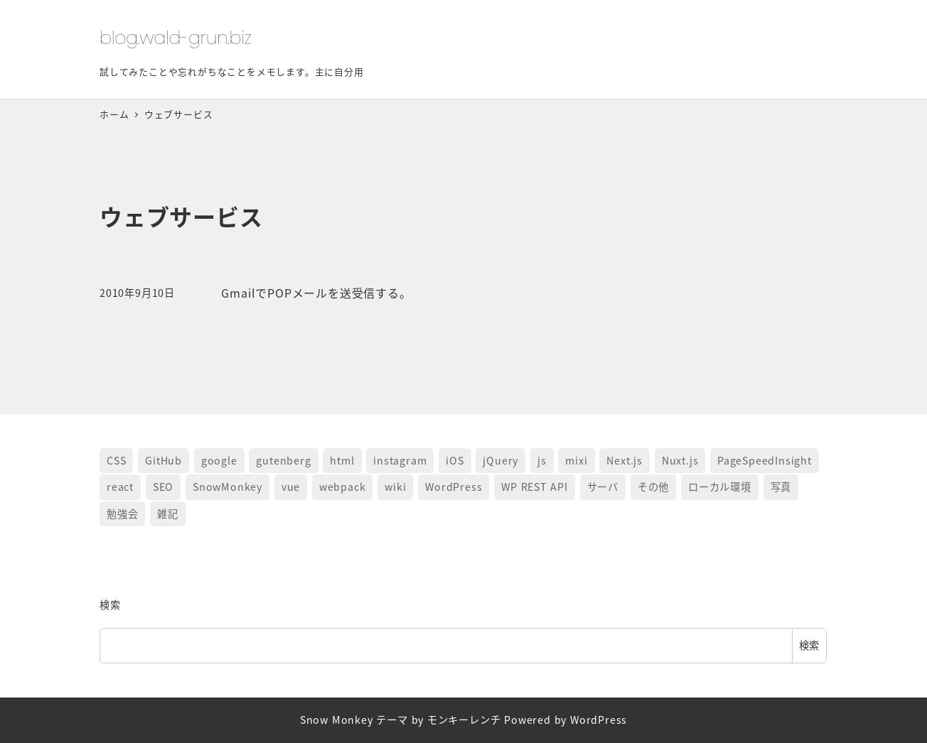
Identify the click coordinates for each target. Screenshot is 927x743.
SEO (163, 486)
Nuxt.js (680, 460)
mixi (576, 460)
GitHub (163, 460)
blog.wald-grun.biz (176, 37)
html (342, 460)
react (120, 486)
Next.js (624, 460)
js (542, 460)
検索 (110, 604)
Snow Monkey (336, 719)
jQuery (500, 460)
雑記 (167, 513)
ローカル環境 (719, 486)
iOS (454, 460)
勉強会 (122, 513)
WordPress (453, 486)
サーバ (602, 486)
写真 (781, 486)
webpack (342, 486)
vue (291, 486)
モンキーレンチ (464, 719)
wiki (395, 486)
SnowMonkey (227, 486)
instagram (400, 460)
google (219, 460)
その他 (653, 486)
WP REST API (534, 486)
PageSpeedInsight (764, 460)
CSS (116, 460)
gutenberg (283, 460)
